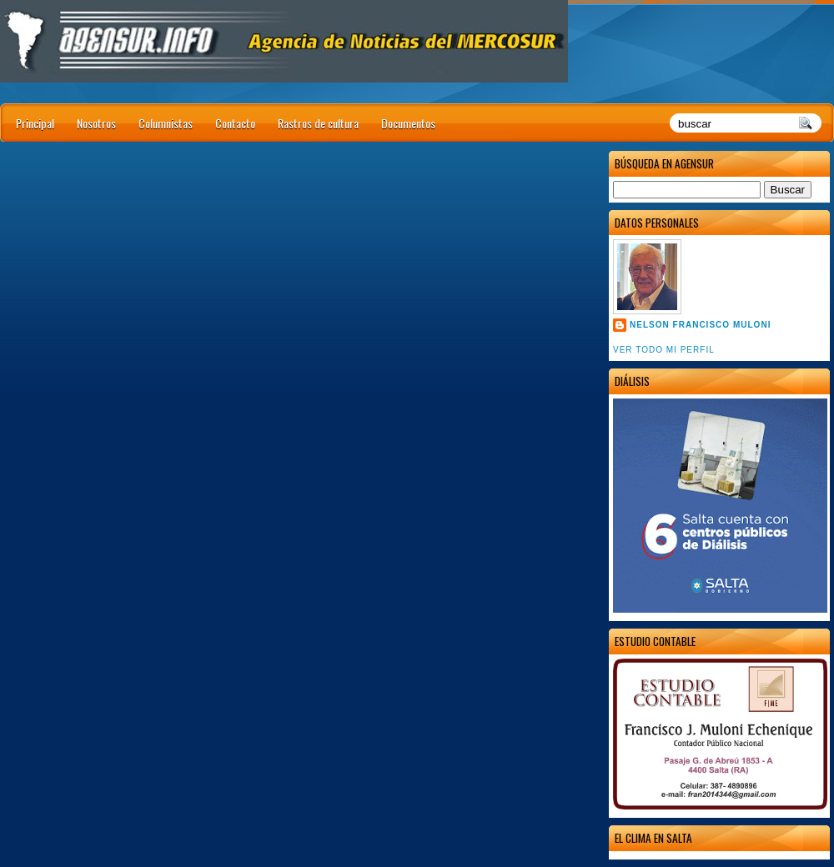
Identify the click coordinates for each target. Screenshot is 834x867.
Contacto (235, 123)
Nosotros (96, 123)
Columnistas (165, 123)
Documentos (408, 123)
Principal (35, 123)
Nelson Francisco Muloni (700, 324)
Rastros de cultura (318, 123)
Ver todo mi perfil (664, 349)
